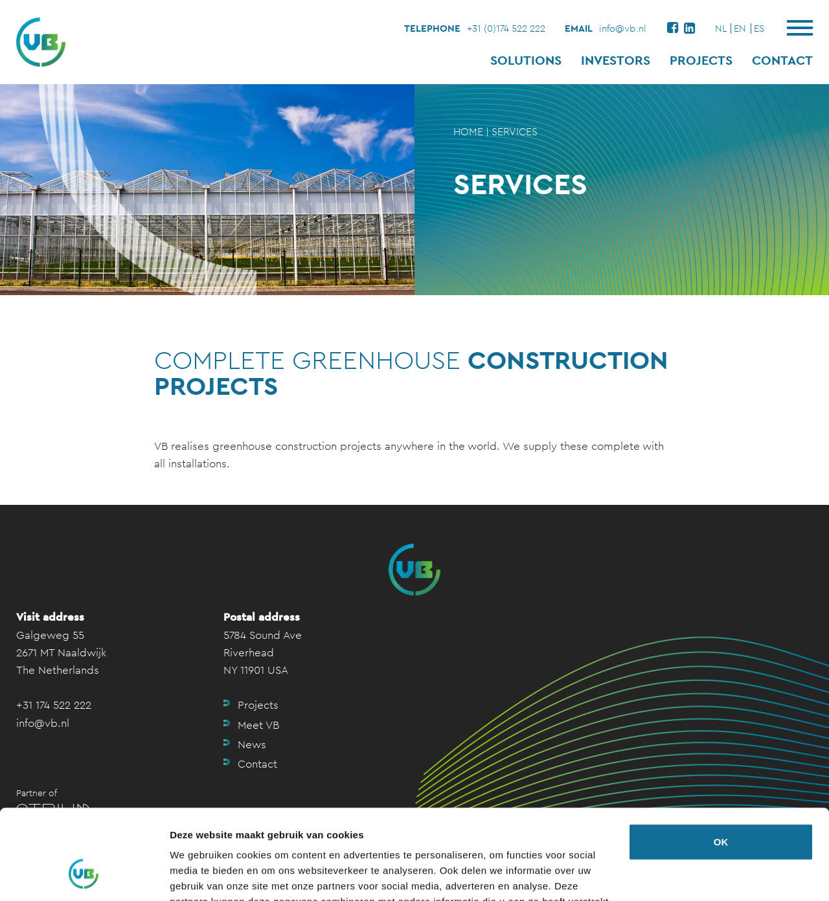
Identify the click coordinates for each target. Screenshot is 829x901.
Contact (782, 60)
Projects (701, 60)
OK (721, 764)
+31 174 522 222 (53, 705)
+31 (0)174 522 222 (506, 28)
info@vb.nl (622, 28)
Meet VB (258, 725)
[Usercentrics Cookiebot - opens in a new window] (84, 875)
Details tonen (200, 875)
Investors (615, 60)
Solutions (526, 60)
